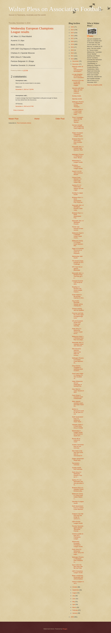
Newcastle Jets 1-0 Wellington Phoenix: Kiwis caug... (78, 207)
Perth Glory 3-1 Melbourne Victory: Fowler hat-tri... (77, 331)
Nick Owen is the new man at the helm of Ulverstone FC (77, 453)
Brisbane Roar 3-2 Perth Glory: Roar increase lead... (77, 141)
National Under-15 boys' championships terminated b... (77, 69)
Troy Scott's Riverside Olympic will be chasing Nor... (77, 303)
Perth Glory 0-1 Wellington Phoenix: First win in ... (77, 474)
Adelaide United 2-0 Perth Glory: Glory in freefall (77, 426)
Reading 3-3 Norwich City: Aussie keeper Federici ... (77, 289)
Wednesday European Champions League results (77, 544)
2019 (72, 44)
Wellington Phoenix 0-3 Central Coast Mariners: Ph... (78, 360)
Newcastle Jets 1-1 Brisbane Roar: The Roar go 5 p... (78, 275)
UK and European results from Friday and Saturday (77, 323)
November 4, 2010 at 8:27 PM (25, 106)
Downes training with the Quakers (78, 309)
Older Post (59, 119)
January (75, 613)
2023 (72, 32)
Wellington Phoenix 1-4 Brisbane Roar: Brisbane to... (78, 559)
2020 (72, 41)
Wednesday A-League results (77, 161)
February (75, 610)
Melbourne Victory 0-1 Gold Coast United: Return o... (77, 496)
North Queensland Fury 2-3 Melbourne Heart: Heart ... (77, 419)
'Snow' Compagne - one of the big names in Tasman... (78, 120)
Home (36, 119)
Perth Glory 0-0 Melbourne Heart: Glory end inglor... (78, 552)
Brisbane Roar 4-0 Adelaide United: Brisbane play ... (78, 489)
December (75, 61)
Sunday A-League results (77, 193)
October (75, 587)
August (74, 593)
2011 (72, 56)
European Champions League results (77, 166)
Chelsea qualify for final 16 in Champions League (77, 536)
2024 (72, 30)
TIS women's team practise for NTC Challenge (78, 262)
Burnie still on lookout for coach (76, 440)
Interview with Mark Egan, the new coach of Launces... (78, 90)
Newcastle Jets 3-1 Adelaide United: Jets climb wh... (78, 344)
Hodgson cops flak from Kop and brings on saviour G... (77, 516)
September (75, 590)
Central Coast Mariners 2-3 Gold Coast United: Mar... (77, 180)
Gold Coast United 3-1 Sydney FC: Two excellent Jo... (77, 376)
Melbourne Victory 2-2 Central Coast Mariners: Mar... (77, 243)
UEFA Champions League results (77, 571)
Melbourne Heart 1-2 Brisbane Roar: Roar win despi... (78, 338)
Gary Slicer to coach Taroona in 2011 (78, 390)
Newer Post (13, 119)
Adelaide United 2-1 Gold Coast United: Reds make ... (77, 112)
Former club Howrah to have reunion (77, 228)
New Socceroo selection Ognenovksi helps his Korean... (76, 352)
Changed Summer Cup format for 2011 (77, 282)
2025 (72, 27)
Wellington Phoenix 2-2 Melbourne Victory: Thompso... (78, 104)
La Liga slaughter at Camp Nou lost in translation (78, 76)
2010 (72, 59)
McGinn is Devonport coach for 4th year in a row (78, 411)
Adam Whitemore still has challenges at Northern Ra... (77, 384)
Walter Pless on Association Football (55, 9)
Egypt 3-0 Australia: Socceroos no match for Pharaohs (78, 251)
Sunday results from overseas (77, 468)
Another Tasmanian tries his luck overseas (78, 446)
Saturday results (77, 99)
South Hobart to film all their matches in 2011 (78, 296)
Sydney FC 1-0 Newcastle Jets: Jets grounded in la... (78, 482)
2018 (72, 47)
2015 (72, 50)
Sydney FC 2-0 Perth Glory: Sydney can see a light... (77, 187)
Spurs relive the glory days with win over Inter (77, 566)
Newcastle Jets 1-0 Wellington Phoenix (78, 222)
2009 (72, 617)
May (73, 601)
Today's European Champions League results (77, 134)
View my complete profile (94, 85)
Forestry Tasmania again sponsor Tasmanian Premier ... (77, 528)
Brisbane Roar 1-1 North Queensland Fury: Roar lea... (77, 200)
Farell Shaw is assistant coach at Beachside (77, 396)
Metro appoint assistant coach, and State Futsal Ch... (78, 404)
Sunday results (76, 96)
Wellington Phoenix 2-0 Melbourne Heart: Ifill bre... (78, 156)
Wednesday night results (77, 257)
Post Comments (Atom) (24, 123)
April (73, 604)
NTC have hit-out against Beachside (77, 268)
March (74, 607)
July (73, 595)
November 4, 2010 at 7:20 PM (25, 89)
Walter (91, 36)
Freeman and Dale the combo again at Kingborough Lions (78, 315)
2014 (72, 53)
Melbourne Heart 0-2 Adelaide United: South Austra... (78, 235)
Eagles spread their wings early (78, 459)
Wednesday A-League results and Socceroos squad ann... (77, 433)
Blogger (65, 629)
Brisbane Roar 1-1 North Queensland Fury (77, 215)
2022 (72, 35)
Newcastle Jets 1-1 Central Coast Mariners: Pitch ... (78, 149)
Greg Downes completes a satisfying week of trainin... (77, 368)
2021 (72, 38)
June (74, 598)
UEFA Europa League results (77, 522)
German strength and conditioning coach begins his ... (78, 127)
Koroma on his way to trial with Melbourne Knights (78, 83)
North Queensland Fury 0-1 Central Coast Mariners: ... (77, 508)
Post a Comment (18, 110)
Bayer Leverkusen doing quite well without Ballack (77, 577)
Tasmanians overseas (75, 463)
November (75, 64)
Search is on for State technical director (77, 172)
